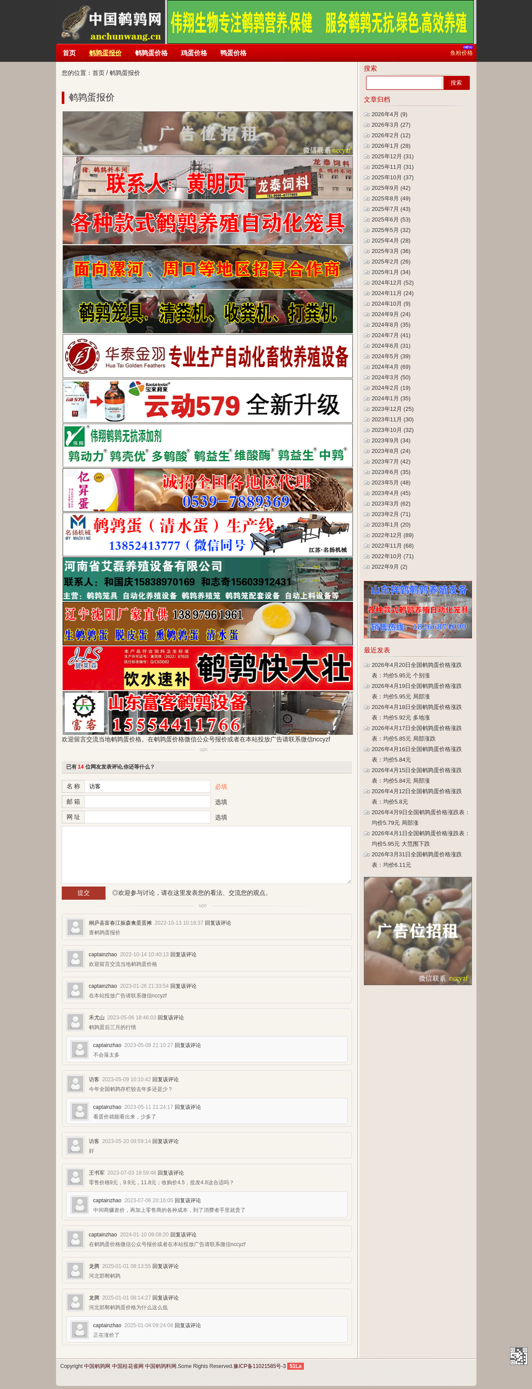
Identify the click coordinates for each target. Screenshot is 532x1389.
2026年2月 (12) (391, 135)
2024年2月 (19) (391, 388)
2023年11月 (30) (393, 419)
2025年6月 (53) (391, 219)
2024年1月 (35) (391, 398)
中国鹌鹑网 (110, 22)
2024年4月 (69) (391, 366)
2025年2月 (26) (391, 261)
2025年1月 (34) (391, 272)
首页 (69, 53)
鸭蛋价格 (233, 53)
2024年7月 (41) (391, 335)
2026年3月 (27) (391, 124)
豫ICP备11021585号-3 (259, 1366)
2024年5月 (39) (391, 356)
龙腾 (94, 1266)
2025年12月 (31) (393, 156)
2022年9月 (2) (390, 566)
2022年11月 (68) (393, 545)
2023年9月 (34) (391, 440)
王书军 (97, 1173)
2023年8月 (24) (391, 451)
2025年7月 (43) (391, 209)
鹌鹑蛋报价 (105, 53)
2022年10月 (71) (393, 556)
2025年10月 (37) (393, 177)
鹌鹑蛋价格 (151, 53)
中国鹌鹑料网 (160, 1366)
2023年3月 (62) (391, 503)
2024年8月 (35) (391, 324)
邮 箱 (74, 801)
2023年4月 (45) (391, 493)
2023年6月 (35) (391, 472)
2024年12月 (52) (393, 282)
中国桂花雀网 (128, 1366)
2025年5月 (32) (391, 230)
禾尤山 (97, 1018)
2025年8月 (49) (391, 198)
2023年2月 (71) (391, 514)
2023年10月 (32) (393, 430)
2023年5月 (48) (391, 482)
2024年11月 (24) (393, 293)
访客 (94, 1079)
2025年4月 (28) (391, 240)
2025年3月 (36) (391, 251)
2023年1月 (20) (391, 524)
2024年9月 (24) (391, 314)
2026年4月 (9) (390, 114)
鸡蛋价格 (194, 53)
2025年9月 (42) (391, 188)
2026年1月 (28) (391, 145)
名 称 (74, 786)
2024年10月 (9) (391, 303)
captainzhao (103, 954)
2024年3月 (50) (391, 377)
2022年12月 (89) (393, 535)
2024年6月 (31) (391, 345)
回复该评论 (218, 923)
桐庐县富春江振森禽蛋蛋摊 (120, 923)
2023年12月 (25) (393, 409)
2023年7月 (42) (391, 461)
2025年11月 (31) (393, 167)
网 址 (74, 816)
